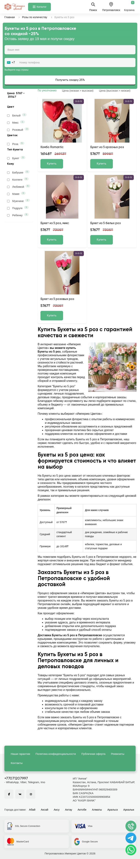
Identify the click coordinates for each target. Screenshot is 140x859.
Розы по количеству (34, 17)
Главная (9, 17)
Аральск (112, 809)
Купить (52, 163)
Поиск (93, 6)
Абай (32, 809)
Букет (16, 158)
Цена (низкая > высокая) (78, 90)
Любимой (18, 186)
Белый (17, 115)
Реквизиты (117, 753)
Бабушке (18, 172)
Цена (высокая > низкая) (114, 90)
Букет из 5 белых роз (105, 223)
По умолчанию (47, 90)
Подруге (18, 208)
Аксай (44, 809)
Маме (16, 193)
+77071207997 (16, 778)
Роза (15, 143)
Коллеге (18, 179)
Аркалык (128, 809)
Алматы (97, 809)
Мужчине (18, 201)
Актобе (82, 809)
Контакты (17, 763)
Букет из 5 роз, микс (54, 223)
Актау (68, 809)
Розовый (18, 129)
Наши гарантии (20, 753)
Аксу (57, 809)
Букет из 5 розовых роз (57, 299)
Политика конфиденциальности (56, 753)
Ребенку (18, 215)
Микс (16, 122)
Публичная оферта (93, 753)
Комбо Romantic (51, 147)
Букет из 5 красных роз (107, 147)
